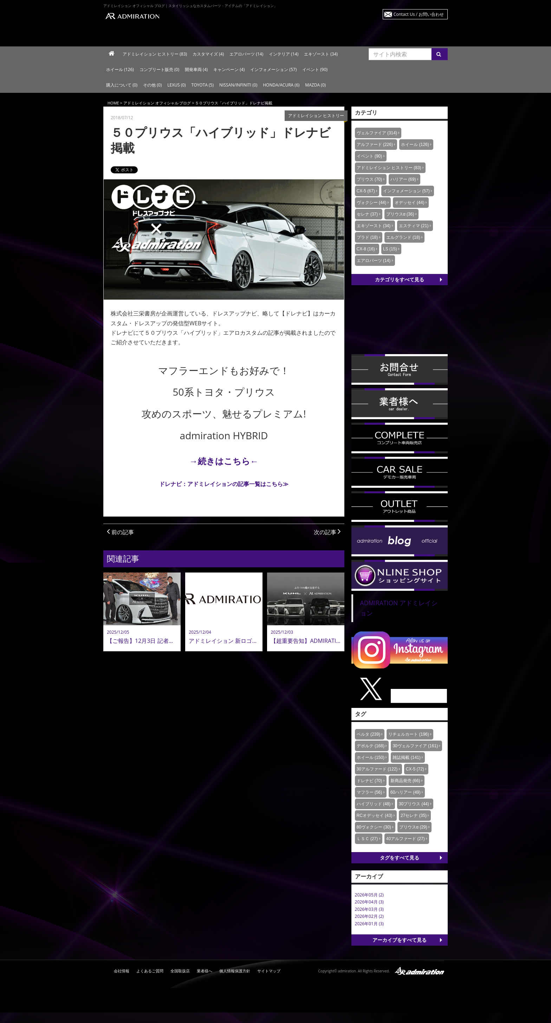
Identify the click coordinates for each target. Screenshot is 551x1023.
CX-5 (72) (415, 769)
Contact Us (419, 14)
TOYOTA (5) (203, 85)
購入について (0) (121, 85)
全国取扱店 (180, 970)
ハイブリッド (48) (374, 803)
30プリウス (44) (414, 803)
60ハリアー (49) (405, 792)
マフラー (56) (369, 792)
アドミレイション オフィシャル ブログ (157, 103)
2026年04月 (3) (369, 902)
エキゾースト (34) (321, 54)
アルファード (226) (375, 144)
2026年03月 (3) (369, 909)
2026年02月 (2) (369, 916)
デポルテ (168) (370, 745)
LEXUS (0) (176, 85)
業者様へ (204, 970)
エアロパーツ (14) (246, 54)
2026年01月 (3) (369, 924)
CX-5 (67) (366, 190)
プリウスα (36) (400, 214)
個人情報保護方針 (234, 970)
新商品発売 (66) (405, 780)
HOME (113, 103)
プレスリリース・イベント (412, 36)
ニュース (343, 36)
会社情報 (121, 970)
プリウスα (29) (413, 827)
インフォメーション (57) (273, 69)
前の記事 (120, 532)
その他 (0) (152, 85)
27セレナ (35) (414, 815)
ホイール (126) (120, 69)
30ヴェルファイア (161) (415, 745)
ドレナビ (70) (369, 780)
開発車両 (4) (196, 69)
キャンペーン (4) (229, 69)
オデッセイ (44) (409, 202)
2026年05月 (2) (369, 895)
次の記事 (327, 532)
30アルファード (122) (377, 769)
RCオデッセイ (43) (375, 815)
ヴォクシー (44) (372, 202)
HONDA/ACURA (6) (281, 85)
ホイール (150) (370, 757)
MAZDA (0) (315, 85)
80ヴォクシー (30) (374, 827)
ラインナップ (137, 36)
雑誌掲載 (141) (406, 757)
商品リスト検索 (274, 36)
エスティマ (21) (414, 225)
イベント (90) (315, 69)
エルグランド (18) (403, 237)
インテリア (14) (283, 54)
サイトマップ (268, 970)
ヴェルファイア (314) (377, 132)
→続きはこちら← (224, 461)
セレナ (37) (367, 214)
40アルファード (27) (405, 838)
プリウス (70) (369, 179)
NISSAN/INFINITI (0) (238, 85)
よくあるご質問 (149, 970)
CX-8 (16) (366, 249)
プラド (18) (367, 237)
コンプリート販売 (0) (159, 69)
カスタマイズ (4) (208, 54)
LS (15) (390, 249)
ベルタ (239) (368, 734)
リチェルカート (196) (408, 734)
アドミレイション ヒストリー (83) (155, 54)
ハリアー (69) (403, 179)
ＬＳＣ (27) (367, 838)
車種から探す (206, 36)
